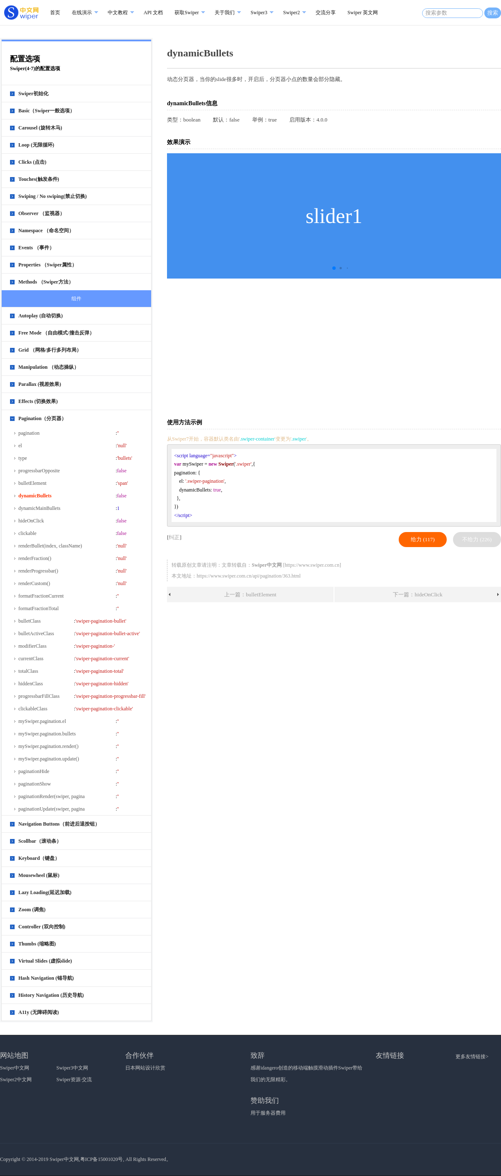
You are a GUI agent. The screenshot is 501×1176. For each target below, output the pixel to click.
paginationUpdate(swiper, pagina (51, 809)
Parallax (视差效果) (39, 384)
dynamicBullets (34, 496)
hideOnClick (31, 521)
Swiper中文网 (14, 1068)
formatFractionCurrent (41, 596)
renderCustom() (34, 583)
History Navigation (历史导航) (51, 995)
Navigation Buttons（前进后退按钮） (59, 824)
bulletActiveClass (36, 633)
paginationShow (34, 784)
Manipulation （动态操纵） (48, 367)
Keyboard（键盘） (39, 858)
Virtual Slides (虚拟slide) (45, 961)
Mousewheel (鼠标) (38, 875)
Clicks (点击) (32, 162)
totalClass (28, 671)
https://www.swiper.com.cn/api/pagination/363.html (249, 576)
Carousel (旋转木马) (40, 128)
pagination (29, 433)
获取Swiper (187, 12)
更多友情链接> (471, 1056)
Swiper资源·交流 (74, 1079)
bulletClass (29, 621)
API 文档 (153, 12)
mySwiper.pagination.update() (48, 759)
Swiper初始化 (33, 93)
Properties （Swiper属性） (47, 265)
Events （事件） (36, 248)
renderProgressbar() (38, 571)
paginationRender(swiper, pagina (51, 796)
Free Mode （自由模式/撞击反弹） (56, 333)
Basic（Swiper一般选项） (46, 111)
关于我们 (225, 12)
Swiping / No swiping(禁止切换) (52, 196)
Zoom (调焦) (32, 909)
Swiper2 (291, 12)
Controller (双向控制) (42, 927)
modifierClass (32, 646)
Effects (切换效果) (38, 401)
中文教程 (118, 12)
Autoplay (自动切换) (40, 316)
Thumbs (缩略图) (37, 944)
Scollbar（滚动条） (39, 841)
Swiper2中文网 (16, 1079)
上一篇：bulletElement (250, 594)
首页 (55, 12)
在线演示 (82, 12)
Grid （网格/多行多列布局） (49, 350)
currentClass (30, 659)
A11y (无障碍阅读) (38, 1012)
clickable (27, 533)
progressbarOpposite (39, 471)
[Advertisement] (252, 348)
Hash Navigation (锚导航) (46, 978)
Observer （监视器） (41, 213)
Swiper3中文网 (72, 1068)
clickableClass (32, 709)
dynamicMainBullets (39, 508)
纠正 (174, 537)
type (22, 458)
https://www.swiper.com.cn (312, 565)
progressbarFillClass (39, 696)
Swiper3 (258, 12)
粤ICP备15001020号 (101, 1159)
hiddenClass (30, 684)
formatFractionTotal (38, 608)
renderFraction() (34, 558)
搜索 (492, 13)
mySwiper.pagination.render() (48, 746)
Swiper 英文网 (362, 12)
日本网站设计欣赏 (145, 1068)
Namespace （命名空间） (46, 230)
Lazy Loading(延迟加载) (44, 892)
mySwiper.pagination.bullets (47, 734)
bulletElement (32, 483)
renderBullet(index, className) (50, 546)
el (20, 446)
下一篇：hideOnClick (417, 594)
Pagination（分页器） (42, 418)
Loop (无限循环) (36, 145)
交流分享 (326, 12)
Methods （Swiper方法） (45, 282)
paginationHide (33, 771)
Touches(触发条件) (38, 179)
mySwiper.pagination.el (42, 721)
